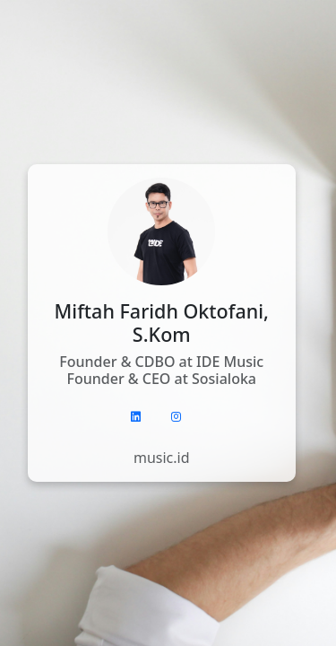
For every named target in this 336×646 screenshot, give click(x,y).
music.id (162, 457)
